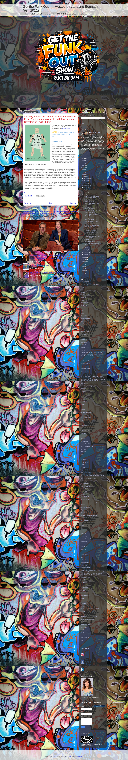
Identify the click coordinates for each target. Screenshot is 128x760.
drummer (83, 374)
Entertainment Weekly (86, 386)
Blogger (80, 756)
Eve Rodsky (84, 388)
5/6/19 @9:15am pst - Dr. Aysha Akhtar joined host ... (91, 237)
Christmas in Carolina (86, 337)
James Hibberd (84, 441)
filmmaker (83, 404)
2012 (83, 270)
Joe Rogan (83, 459)
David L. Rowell (85, 360)
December (87, 178)
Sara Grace (83, 582)
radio (82, 557)
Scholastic (83, 585)
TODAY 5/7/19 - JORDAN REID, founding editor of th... (91, 229)
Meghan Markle (85, 509)
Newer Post (27, 203)
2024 (83, 165)
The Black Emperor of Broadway (89, 616)
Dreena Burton (84, 371)
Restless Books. (66, 128)
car (81, 326)
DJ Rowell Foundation (86, 366)
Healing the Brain (85, 430)
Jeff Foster (83, 449)
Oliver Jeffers (84, 536)
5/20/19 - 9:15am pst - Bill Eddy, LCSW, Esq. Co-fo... (91, 211)
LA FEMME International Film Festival (90, 481)
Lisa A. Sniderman (85, 486)
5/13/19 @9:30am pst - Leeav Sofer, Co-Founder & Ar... (91, 218)
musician (83, 525)
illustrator (83, 438)
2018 (83, 257)
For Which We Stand (86, 412)
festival (82, 393)
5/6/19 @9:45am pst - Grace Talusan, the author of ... (90, 233)
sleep (82, 601)
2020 (83, 174)
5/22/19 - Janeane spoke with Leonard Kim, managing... (91, 204)
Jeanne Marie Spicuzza (87, 446)
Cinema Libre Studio (86, 339)
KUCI (82, 470)
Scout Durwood (85, 587)
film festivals (84, 401)
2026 (83, 160)
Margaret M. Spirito (85, 499)
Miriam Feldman (85, 520)
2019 (83, 176)
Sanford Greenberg (85, 579)
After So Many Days (86, 294)
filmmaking (83, 409)
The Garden (84, 622)
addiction (83, 292)
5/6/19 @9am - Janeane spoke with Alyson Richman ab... (91, 240)
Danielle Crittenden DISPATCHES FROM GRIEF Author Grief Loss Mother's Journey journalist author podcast (92, 354)
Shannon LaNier (85, 593)
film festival (83, 399)
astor (82, 308)
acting (82, 287)
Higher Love (84, 433)
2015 (83, 264)
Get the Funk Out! (95, 132)
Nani (82, 528)
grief (82, 422)
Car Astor (83, 329)
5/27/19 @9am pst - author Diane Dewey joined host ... (92, 200)
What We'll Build (85, 637)
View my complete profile (87, 152)
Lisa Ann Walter (85, 489)
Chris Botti (83, 334)
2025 (83, 163)
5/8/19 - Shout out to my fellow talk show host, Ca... (91, 226)
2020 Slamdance (85, 281)
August (86, 187)
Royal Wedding (84, 565)
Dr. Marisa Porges (85, 368)
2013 (83, 268)
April (85, 247)
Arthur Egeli (84, 305)
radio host (83, 560)
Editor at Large (84, 383)
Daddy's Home (84, 350)
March (85, 250)
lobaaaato (68, 756)
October (86, 183)
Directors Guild (84, 363)
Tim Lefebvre (84, 627)
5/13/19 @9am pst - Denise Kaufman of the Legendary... (91, 222)
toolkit (82, 629)
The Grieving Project (86, 624)
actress (82, 289)
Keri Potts (83, 465)
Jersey (82, 454)
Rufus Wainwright (85, 567)
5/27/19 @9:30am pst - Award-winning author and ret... (91, 196)
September (87, 185)
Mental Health (84, 512)
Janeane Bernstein (85, 443)
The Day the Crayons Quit (87, 619)
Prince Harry (84, 549)
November (87, 180)
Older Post (73, 203)
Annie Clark (84, 297)
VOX (82, 635)
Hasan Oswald (84, 425)
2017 (83, 259)
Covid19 (83, 347)
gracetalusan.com (28, 192)
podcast (83, 544)
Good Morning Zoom (86, 417)
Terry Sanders (84, 614)
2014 (83, 266)
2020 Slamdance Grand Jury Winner (90, 284)
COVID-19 (83, 345)
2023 (83, 167)
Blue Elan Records (85, 318)
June (85, 192)
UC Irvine (83, 632)
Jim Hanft (83, 457)
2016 (83, 261)
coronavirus (84, 342)
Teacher (83, 611)
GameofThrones (85, 415)
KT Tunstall (83, 467)
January (86, 254)
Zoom (82, 643)
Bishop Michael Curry (86, 316)
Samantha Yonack (85, 577)
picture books (84, 541)
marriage (83, 504)
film (81, 396)
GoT (82, 420)
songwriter (83, 603)
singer (82, 598)
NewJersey (83, 531)
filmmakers (83, 407)
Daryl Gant (83, 358)
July (85, 189)
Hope (82, 436)
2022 (83, 169)
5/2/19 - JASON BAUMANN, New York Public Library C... (92, 244)
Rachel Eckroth (84, 554)
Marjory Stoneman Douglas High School (91, 502)
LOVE (82, 494)
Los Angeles (84, 491)
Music (82, 523)
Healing (83, 428)
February (86, 252)
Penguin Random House (87, 538)
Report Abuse (85, 648)
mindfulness (84, 517)
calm (82, 321)
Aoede (82, 300)
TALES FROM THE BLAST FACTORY (90, 608)
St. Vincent (83, 606)
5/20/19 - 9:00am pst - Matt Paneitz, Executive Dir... (90, 215)
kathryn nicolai (84, 462)
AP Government (85, 302)
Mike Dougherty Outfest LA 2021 (89, 515)
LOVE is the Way (85, 496)
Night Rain (83, 533)
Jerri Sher (83, 451)
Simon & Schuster (85, 595)
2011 (83, 273)
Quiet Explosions (85, 552)
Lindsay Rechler (85, 483)
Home (50, 203)
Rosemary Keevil (85, 562)
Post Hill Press (84, 546)
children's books (85, 331)
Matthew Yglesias (85, 507)
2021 (83, 172)
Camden (83, 323)
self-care (83, 590)
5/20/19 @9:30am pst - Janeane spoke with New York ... (91, 207)
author (82, 310)
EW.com (83, 391)
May (85, 194)
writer (82, 640)
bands (82, 313)
